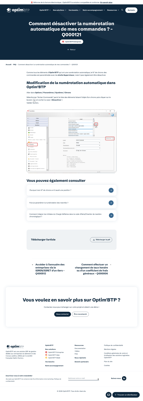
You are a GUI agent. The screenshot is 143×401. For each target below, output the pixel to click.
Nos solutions (50, 353)
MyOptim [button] (131, 11)
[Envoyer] (98, 382)
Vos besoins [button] (76, 11)
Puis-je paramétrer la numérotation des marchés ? (71, 203)
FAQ (76, 357)
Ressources (113, 11)
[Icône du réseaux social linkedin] (124, 382)
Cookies (107, 369)
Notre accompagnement (54, 369)
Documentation (80, 352)
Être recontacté (81, 317)
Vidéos (77, 354)
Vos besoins (49, 365)
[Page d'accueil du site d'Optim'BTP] (18, 11)
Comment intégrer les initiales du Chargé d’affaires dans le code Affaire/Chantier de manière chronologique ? (71, 217)
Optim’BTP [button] (47, 11)
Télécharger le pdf (101, 242)
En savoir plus (106, 2)
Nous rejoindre (80, 361)
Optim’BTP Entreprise (71, 42)
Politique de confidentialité (113, 349)
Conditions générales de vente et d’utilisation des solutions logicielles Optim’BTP (116, 359)
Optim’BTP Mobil (52, 361)
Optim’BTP (49, 349)
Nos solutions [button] (61, 11)
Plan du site (108, 365)
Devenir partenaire (82, 365)
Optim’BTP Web (52, 358)
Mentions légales (110, 353)
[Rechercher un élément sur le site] (122, 10)
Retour (71, 49)
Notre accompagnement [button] (94, 11)
